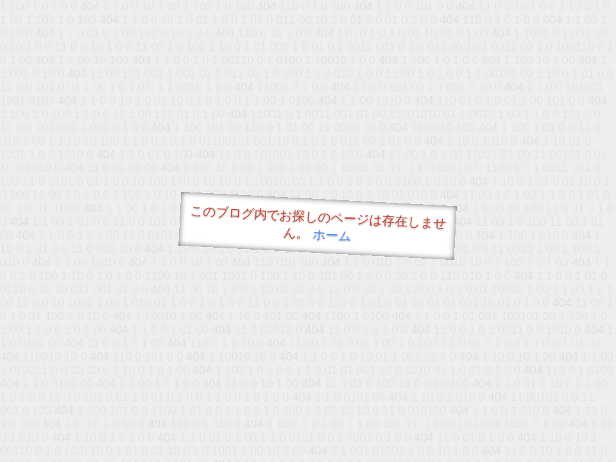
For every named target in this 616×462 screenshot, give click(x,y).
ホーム (332, 235)
